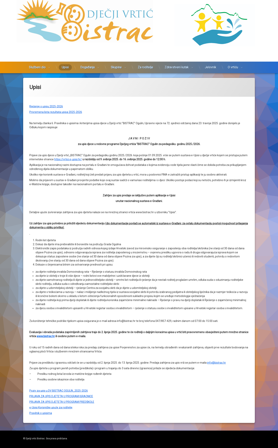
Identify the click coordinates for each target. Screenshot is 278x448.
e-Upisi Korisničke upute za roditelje (50, 289)
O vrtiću (233, 42)
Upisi (65, 42)
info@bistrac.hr (216, 244)
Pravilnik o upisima (40, 295)
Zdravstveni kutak (177, 42)
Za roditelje (145, 42)
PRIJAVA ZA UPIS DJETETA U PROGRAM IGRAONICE (61, 278)
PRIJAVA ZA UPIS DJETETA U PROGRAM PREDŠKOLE (61, 283)
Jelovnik (210, 42)
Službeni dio (37, 42)
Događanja (87, 42)
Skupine (116, 42)
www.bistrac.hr (46, 218)
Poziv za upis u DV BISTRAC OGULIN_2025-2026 (58, 272)
